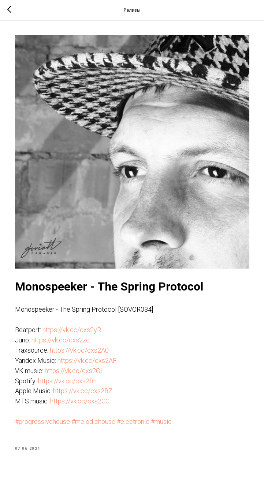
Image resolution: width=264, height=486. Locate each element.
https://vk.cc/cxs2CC (79, 401)
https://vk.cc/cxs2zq (60, 340)
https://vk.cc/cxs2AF (86, 360)
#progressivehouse (42, 421)
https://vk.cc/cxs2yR (71, 330)
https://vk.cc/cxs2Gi (73, 371)
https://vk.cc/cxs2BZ (82, 391)
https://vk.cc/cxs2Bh (67, 381)
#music (161, 421)
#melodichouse (93, 421)
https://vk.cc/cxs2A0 (79, 350)
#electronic (133, 421)
